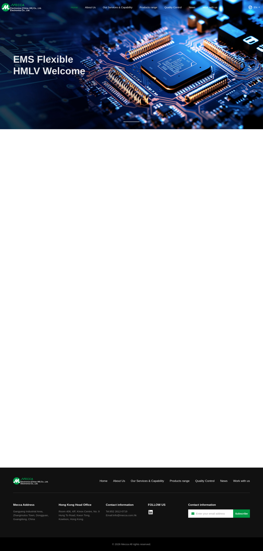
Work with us (209, 7)
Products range (148, 7)
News (192, 7)
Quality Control (172, 7)
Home (74, 7)
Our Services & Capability (117, 7)
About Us (90, 7)
